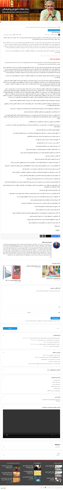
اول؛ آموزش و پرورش (49, 466)
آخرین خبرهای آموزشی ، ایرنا (53, 370)
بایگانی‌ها (58, 453)
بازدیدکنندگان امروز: (56, 382)
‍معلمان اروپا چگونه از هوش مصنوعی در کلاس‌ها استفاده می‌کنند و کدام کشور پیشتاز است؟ (44, 338)
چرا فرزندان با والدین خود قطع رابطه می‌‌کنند (28, 466)
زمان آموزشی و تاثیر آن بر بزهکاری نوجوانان (48, 359)
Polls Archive (58, 401)
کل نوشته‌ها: (58, 388)
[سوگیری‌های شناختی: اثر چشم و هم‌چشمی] (37, 473)
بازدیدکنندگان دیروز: (56, 384)
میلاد (59, 361)
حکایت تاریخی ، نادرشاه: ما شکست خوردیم (7, 466)
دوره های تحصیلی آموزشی (51, 27)
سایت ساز (43, 487)
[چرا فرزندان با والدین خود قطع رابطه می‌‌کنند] (37, 467)
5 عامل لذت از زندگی (32, 363)
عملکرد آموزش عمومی (49, 472)
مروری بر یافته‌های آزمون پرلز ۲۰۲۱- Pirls (13, 280)
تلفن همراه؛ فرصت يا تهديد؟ (53, 361)
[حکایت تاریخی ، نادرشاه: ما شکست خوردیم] (16, 468)
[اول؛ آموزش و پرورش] (58, 467)
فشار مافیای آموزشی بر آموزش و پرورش (53, 278)
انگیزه (57, 230)
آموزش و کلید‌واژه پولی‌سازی (50, 478)
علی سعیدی (58, 359)
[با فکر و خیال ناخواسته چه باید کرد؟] (37, 479)
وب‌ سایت (28, 312)
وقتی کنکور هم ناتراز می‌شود (54, 346)
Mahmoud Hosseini (54, 34)
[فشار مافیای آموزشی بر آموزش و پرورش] (51, 271)
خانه (58, 27)
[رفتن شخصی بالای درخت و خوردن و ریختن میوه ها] (16, 474)
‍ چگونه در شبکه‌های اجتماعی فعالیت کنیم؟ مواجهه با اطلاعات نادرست (47, 344)
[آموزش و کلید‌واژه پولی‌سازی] (58, 479)
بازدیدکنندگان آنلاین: (56, 380)
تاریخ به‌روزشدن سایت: (56, 390)
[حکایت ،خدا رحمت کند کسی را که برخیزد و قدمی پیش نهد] (16, 480)
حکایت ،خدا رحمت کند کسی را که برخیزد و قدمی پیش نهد (6, 479)
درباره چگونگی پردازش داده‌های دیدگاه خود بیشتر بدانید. (34, 321)
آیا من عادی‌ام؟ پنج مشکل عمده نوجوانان (33, 266)
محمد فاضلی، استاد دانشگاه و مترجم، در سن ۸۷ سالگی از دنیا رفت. (48, 340)
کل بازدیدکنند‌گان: (57, 386)
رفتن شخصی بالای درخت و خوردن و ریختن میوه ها (7, 473)
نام (59, 307)
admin (59, 355)
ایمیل (59, 312)
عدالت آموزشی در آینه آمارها (54, 342)
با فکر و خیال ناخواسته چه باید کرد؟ (28, 477)
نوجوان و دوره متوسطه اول (40, 27)
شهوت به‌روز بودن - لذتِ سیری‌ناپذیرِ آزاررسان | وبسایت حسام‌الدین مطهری (48, 363)
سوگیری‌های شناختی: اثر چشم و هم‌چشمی (28, 472)
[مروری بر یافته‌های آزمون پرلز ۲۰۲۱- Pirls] (12, 272)
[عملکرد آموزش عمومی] (58, 474)
